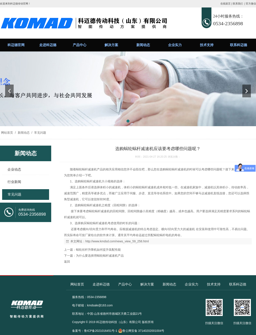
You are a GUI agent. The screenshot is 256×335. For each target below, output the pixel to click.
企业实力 (175, 45)
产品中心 (79, 45)
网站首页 (7, 132)
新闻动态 (143, 45)
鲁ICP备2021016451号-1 (100, 330)
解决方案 (111, 45)
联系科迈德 (238, 45)
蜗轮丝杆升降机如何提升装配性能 (98, 249)
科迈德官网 (16, 45)
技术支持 (207, 45)
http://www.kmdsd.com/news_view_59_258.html (117, 241)
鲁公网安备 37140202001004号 (141, 331)
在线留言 (225, 3)
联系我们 (238, 3)
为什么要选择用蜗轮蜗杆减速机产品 (100, 255)
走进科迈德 (47, 45)
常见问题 (39, 132)
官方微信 (251, 3)
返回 (67, 261)
